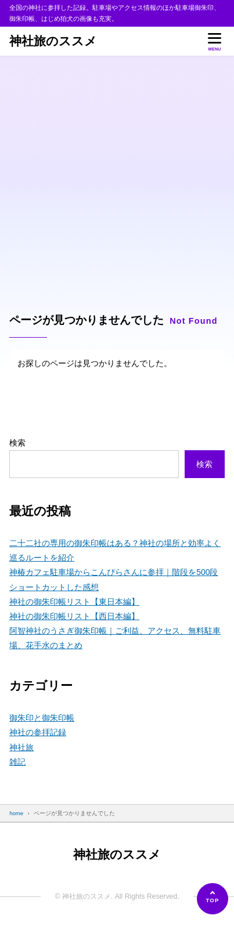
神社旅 (21, 747)
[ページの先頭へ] (212, 898)
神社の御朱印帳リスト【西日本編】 (74, 616)
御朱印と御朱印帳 (41, 717)
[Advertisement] (117, 178)
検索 (17, 442)
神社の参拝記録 (37, 732)
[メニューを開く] (215, 41)
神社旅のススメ (53, 41)
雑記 (17, 761)
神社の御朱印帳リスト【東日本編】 (74, 601)
